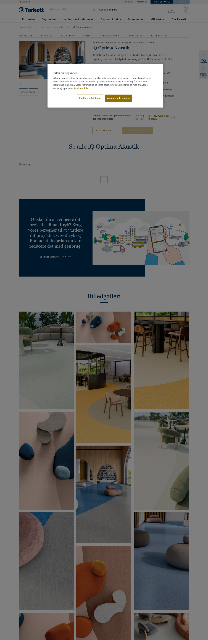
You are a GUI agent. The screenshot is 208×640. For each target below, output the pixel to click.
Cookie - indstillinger (90, 98)
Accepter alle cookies (118, 98)
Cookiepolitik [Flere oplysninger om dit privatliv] (81, 88)
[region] (105, 85)
